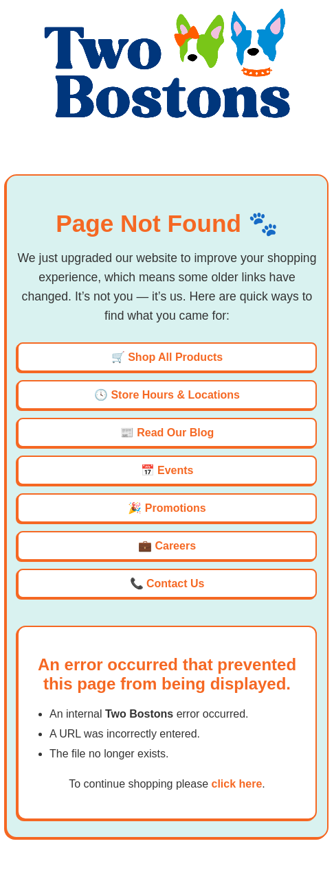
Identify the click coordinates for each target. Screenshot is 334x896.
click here (236, 784)
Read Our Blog (175, 432)
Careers (175, 546)
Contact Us (175, 583)
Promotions (175, 508)
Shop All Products (175, 357)
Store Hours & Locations (175, 395)
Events (175, 470)
